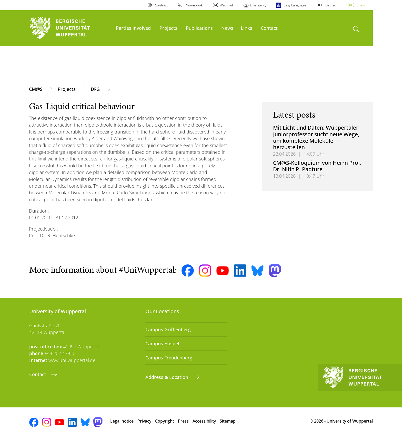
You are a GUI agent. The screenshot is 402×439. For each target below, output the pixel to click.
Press (183, 421)
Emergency (258, 5)
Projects (168, 28)
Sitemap (228, 421)
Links (246, 28)
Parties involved (133, 28)
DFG (96, 89)
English (362, 5)
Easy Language (295, 5)
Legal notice (122, 421)
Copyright (164, 421)
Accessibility (204, 421)
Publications (199, 28)
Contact (269, 28)
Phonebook (194, 5)
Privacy (144, 421)
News (227, 28)
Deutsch (331, 5)
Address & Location (167, 377)
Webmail (226, 5)
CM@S (36, 89)
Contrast (161, 5)
